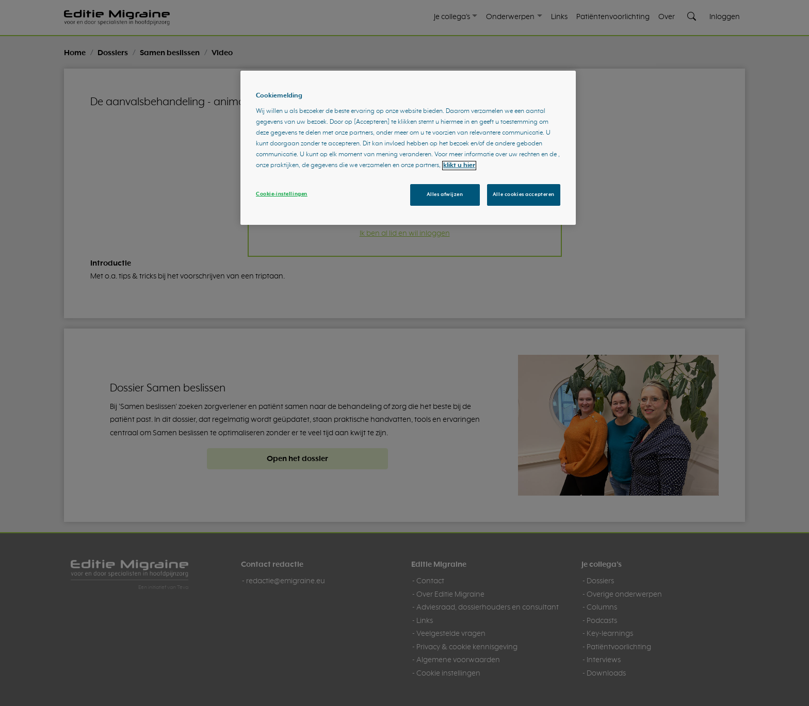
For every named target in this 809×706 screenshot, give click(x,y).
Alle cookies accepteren (524, 194)
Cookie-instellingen (282, 194)
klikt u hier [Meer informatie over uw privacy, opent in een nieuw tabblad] (459, 165)
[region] (408, 148)
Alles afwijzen (445, 194)
